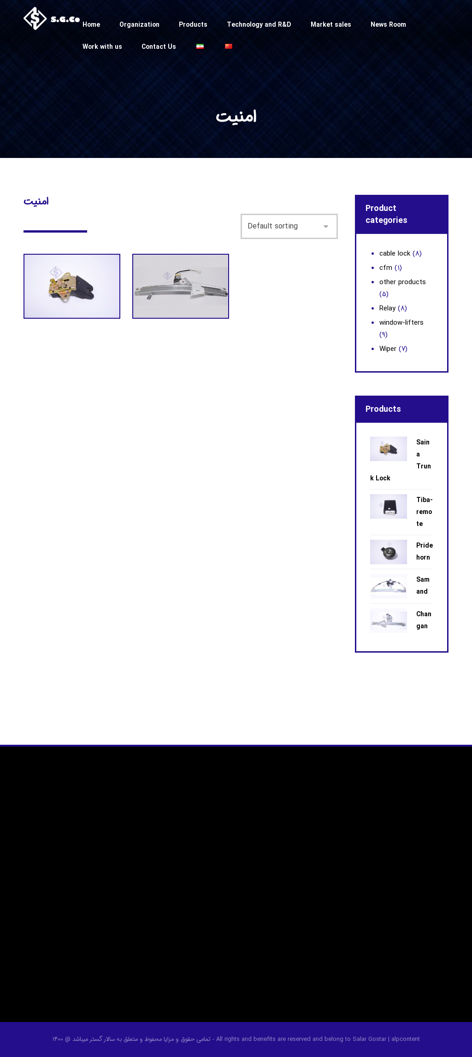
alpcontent (405, 1039)
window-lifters (401, 322)
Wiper (387, 349)
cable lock (394, 253)
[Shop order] (289, 224)
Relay (387, 308)
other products (402, 282)
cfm (385, 268)
